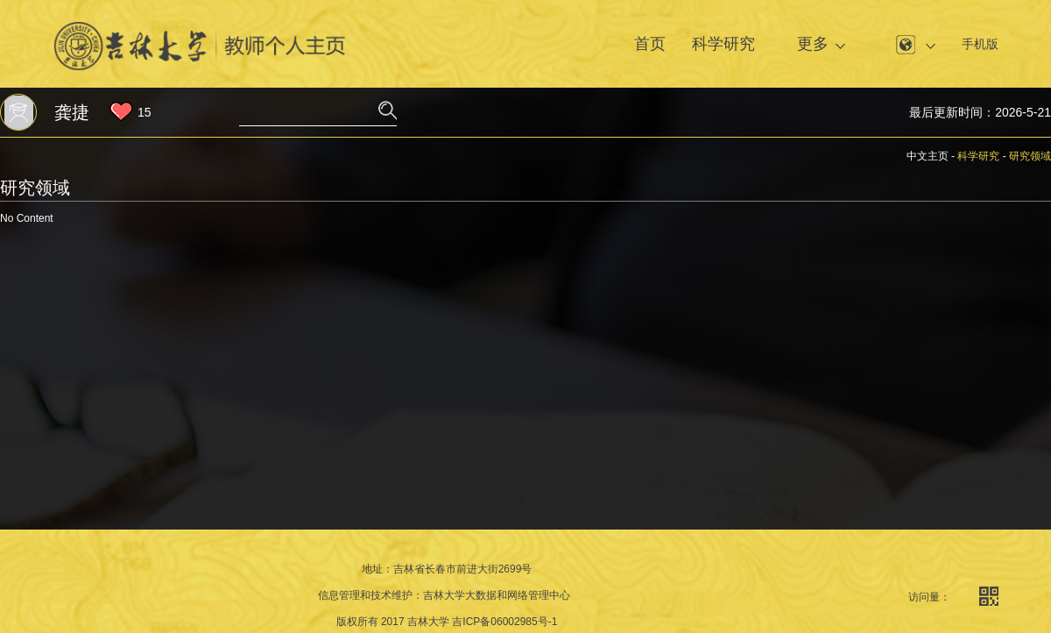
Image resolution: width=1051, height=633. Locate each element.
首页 (650, 44)
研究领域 (1030, 156)
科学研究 (723, 44)
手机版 (980, 44)
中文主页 (927, 156)
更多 (813, 44)
